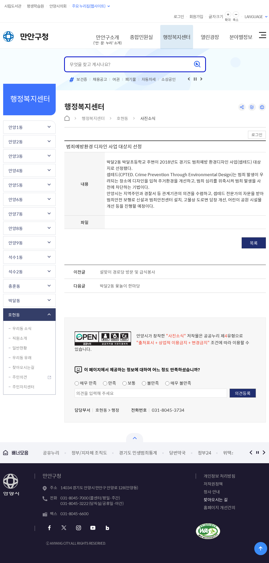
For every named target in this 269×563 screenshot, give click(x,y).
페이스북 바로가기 (49, 528)
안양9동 (15, 242)
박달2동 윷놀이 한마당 (120, 286)
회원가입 (196, 16)
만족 (109, 383)
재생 (195, 79)
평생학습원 (35, 6)
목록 (254, 243)
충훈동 (14, 286)
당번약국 (177, 452)
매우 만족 (86, 383)
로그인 (179, 16)
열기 (134, 437)
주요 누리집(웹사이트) (88, 6)
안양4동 (15, 170)
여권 (116, 79)
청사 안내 (212, 491)
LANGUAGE (254, 16)
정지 (257, 452)
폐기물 (130, 79)
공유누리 (51, 452)
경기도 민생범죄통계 (138, 452)
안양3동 (15, 156)
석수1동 (15, 257)
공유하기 (241, 107)
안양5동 (15, 185)
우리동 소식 (22, 328)
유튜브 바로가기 (92, 528)
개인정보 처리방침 (219, 476)
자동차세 (149, 79)
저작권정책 (213, 484)
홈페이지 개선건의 (219, 507)
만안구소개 (104, 38)
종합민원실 (138, 35)
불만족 (150, 383)
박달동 (14, 300)
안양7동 (15, 214)
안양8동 (15, 228)
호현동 (14, 314)
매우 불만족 (178, 383)
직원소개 (19, 338)
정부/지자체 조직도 (89, 452)
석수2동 (15, 271)
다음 (264, 452)
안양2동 (15, 141)
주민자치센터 (23, 387)
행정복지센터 (174, 35)
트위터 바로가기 (64, 528)
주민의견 (19, 377)
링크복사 (252, 107)
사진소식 (148, 118)
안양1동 (15, 127)
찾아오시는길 (23, 367)
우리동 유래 (22, 358)
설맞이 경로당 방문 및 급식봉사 (127, 272)
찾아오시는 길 (215, 499)
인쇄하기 (262, 107)
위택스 (229, 452)
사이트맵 (262, 35)
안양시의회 (57, 6)
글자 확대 (228, 15)
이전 (250, 452)
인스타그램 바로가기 (78, 528)
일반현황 (19, 348)
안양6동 (15, 199)
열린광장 (207, 35)
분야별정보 (238, 35)
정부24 (204, 452)
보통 (129, 383)
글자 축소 (236, 15)
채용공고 (100, 79)
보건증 (81, 79)
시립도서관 (12, 6)
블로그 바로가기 (106, 528)
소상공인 (168, 79)
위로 (261, 548)
